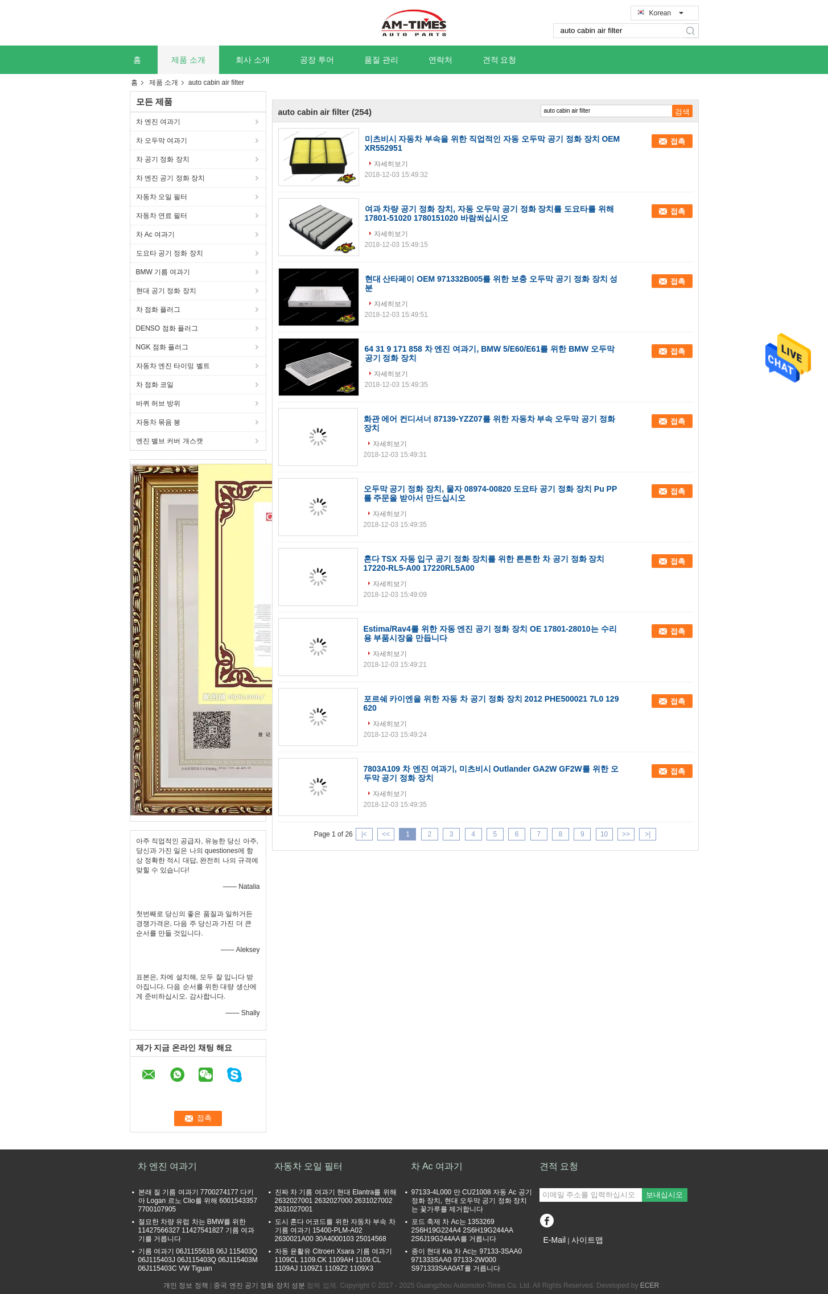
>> (626, 834)
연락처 (440, 59)
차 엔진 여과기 (158, 122)
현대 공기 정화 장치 (166, 291)
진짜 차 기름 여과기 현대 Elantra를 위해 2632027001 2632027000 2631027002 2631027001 (336, 1200)
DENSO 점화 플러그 (167, 328)
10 (604, 834)
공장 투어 (317, 59)
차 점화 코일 (155, 385)
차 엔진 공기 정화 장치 (170, 178)
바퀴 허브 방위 (158, 403)
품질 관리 (381, 59)
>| (647, 834)
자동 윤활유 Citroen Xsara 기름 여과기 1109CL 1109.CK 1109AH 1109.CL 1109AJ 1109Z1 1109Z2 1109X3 (334, 1259)
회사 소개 (253, 59)
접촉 (677, 141)
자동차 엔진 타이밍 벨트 (173, 366)
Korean (666, 13)
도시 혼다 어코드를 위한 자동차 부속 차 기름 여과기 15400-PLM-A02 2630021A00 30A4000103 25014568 (335, 1230)
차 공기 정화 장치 (163, 159)
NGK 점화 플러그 (162, 347)
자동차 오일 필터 (162, 197)
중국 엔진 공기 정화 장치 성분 (259, 1285)
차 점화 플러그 (158, 310)
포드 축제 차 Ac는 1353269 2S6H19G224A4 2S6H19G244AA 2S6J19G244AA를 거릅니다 (462, 1230)
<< (386, 834)
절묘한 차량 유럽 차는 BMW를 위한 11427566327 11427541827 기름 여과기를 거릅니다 (196, 1230)
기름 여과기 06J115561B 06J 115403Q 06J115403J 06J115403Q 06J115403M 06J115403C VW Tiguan (198, 1259)
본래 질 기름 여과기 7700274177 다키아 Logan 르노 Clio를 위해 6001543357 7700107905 (197, 1200)
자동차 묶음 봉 (158, 422)
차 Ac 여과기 (155, 234)
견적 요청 (500, 59)
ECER (649, 1285)
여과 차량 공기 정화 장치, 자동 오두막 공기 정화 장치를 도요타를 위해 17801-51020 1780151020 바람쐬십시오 (490, 213)
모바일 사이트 (564, 1254)
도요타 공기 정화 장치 (169, 253)
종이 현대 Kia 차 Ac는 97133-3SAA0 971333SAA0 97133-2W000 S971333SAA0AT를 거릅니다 (466, 1259)
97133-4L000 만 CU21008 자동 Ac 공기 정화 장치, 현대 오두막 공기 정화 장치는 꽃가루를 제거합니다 (471, 1200)
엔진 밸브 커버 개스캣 (169, 441)
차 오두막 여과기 (162, 141)
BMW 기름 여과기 (163, 272)
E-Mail (554, 1239)
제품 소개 (188, 59)
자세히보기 (391, 164)
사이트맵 (587, 1239)
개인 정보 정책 (185, 1285)
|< (364, 834)
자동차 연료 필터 (162, 216)
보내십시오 (664, 1194)
